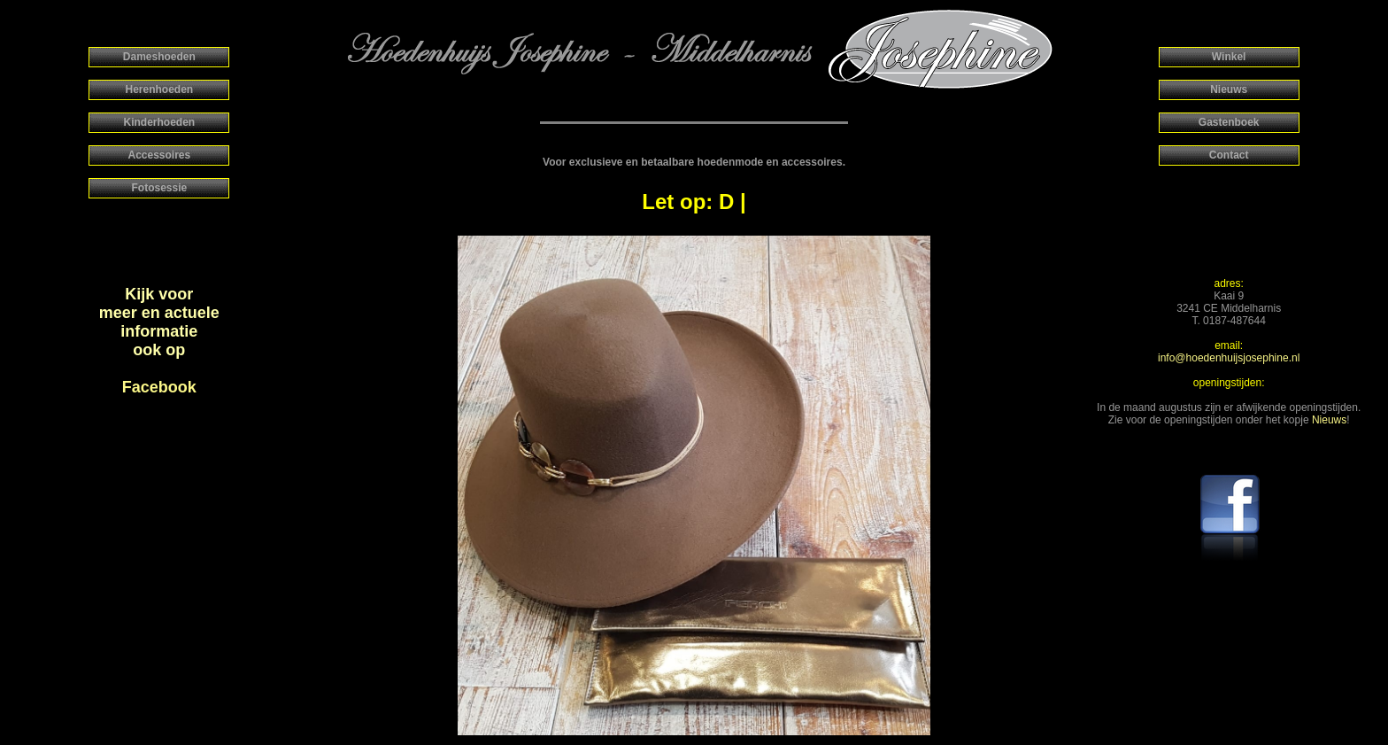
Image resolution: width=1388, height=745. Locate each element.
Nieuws (1329, 420)
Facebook (159, 387)
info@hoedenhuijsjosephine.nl (1228, 358)
